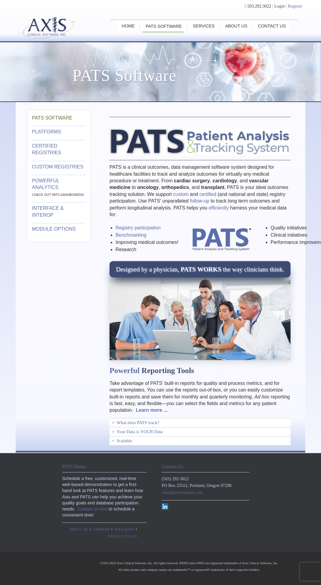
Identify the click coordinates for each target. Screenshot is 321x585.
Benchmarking (131, 235)
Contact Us (172, 466)
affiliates (124, 529)
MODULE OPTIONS (54, 229)
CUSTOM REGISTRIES (57, 166)
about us (79, 529)
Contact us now (92, 509)
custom (181, 194)
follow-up (199, 200)
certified (207, 194)
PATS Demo (74, 466)
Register (295, 6)
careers (101, 529)
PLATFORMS (47, 131)
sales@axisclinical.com (182, 492)
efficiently (219, 207)
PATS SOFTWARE (52, 117)
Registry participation (138, 227)
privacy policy (123, 536)
